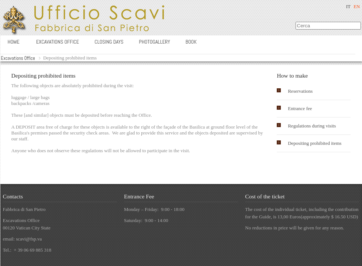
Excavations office (57, 41)
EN (357, 6)
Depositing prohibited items (314, 143)
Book (191, 41)
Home (14, 41)
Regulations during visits (312, 126)
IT (348, 6)
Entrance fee (300, 108)
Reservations (300, 91)
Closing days (108, 41)
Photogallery (154, 41)
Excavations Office (18, 58)
